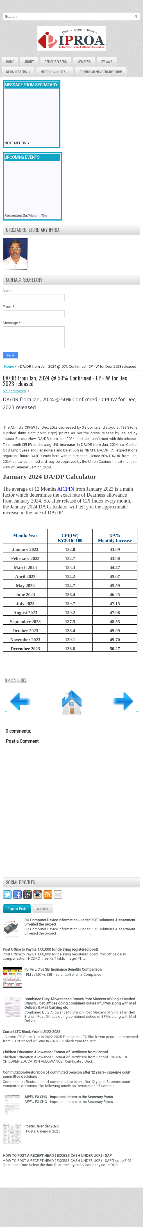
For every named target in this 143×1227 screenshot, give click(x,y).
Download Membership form (101, 71)
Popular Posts (17, 908)
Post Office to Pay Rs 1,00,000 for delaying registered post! (50, 949)
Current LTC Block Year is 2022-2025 (31, 1032)
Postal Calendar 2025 (41, 1126)
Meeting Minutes (57, 70)
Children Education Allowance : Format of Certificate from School (55, 1052)
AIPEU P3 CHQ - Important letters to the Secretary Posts (68, 1097)
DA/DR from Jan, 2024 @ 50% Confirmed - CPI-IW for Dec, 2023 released (65, 380)
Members (84, 61)
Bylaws (106, 61)
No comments (14, 391)
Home (10, 61)
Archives (43, 908)
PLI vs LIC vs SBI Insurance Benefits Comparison (63, 969)
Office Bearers (56, 61)
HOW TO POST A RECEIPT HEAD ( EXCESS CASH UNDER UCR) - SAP (57, 1155)
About (29, 61)
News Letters (20, 70)
